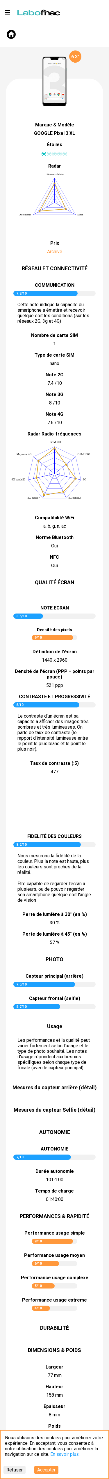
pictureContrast (54, 805)
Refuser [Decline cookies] (14, 1470)
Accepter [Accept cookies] (46, 1470)
